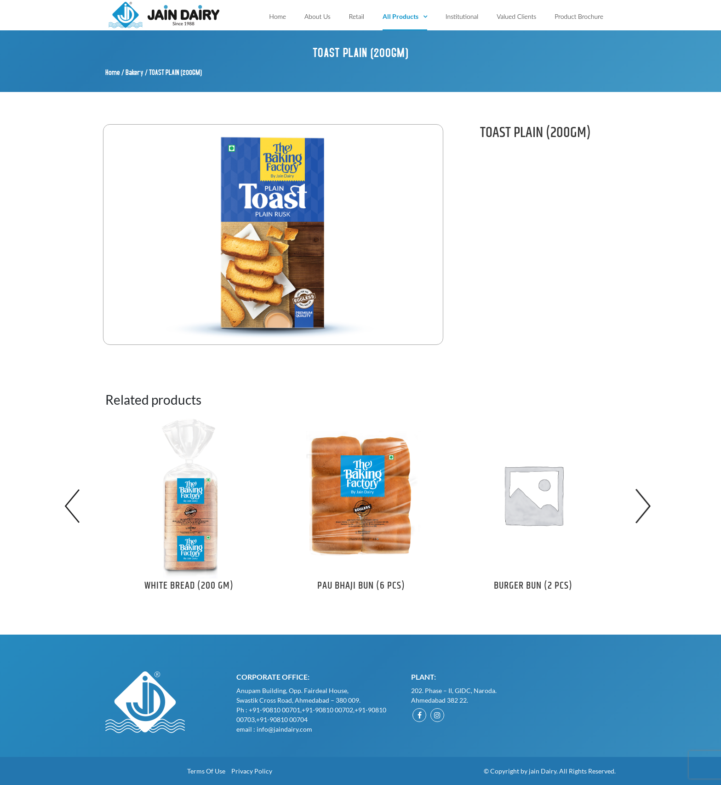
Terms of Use (206, 771)
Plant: (423, 676)
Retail (356, 16)
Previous (75, 506)
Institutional (462, 16)
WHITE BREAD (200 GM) (189, 586)
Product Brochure (579, 16)
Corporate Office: (272, 676)
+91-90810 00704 (282, 719)
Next (646, 506)
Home (277, 16)
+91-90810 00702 (327, 710)
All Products (400, 16)
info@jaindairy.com (284, 729)
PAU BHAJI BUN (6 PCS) (361, 586)
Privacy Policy (251, 771)
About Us (317, 16)
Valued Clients (516, 16)
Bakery (134, 72)
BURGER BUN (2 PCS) (533, 586)
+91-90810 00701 (274, 710)
